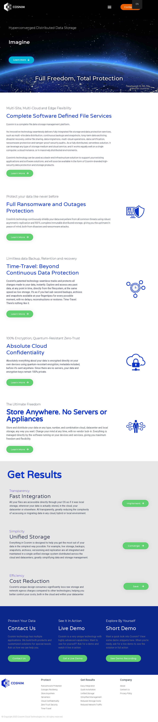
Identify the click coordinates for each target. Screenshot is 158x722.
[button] (109, 7)
